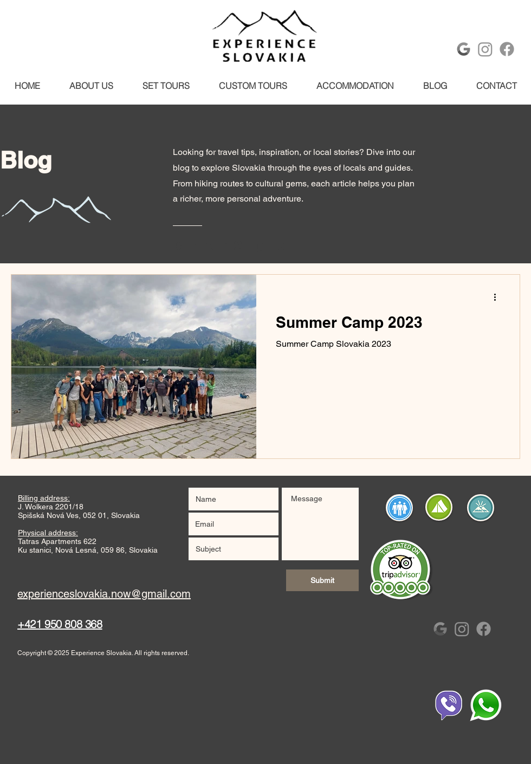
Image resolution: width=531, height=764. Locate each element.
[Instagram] (485, 49)
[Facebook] (506, 49)
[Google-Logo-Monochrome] (463, 49)
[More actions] (498, 296)
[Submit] (322, 580)
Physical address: (48, 532)
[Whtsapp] (486, 705)
